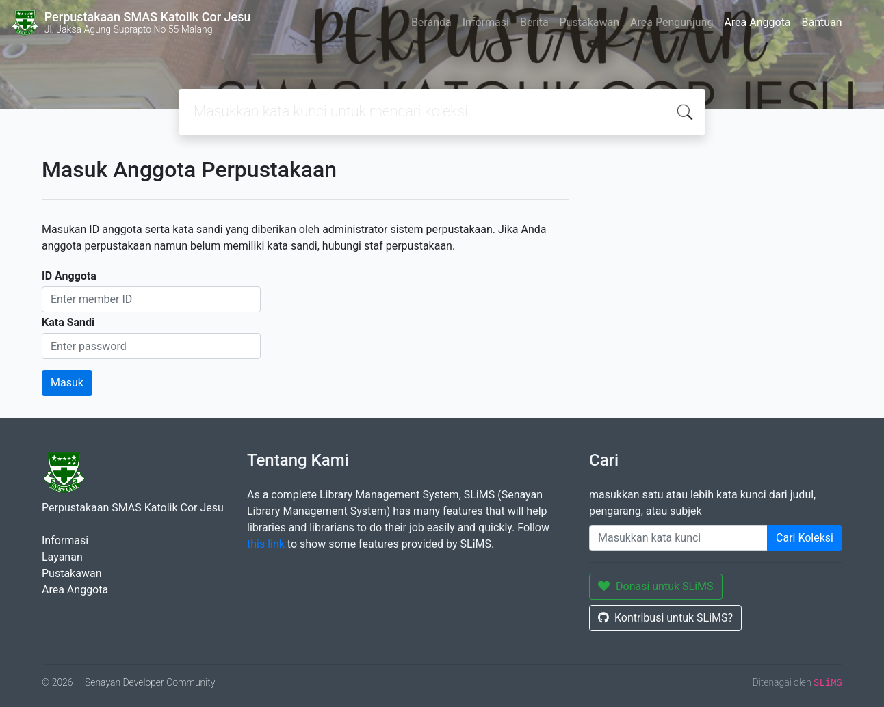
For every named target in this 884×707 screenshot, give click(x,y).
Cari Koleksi (804, 537)
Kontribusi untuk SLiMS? (665, 617)
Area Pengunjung (671, 22)
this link (266, 543)
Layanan (62, 556)
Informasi (486, 22)
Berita (534, 22)
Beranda (431, 22)
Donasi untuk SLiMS (656, 586)
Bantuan (822, 22)
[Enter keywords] (678, 538)
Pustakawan (589, 22)
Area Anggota (757, 22)
